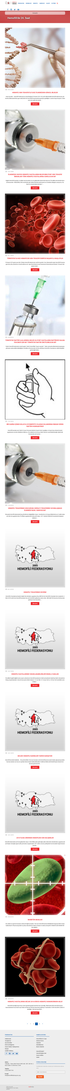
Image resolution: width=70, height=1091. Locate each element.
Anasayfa (35, 13)
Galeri (37, 1057)
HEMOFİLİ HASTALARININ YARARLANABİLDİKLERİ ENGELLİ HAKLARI (35, 674)
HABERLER (42, 3)
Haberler (38, 1042)
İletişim (7, 1048)
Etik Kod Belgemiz (9, 1044)
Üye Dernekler (8, 1042)
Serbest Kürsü (40, 1040)
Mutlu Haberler (40, 1046)
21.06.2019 (10, 505)
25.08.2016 (10, 916)
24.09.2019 (10, 337)
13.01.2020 (10, 171)
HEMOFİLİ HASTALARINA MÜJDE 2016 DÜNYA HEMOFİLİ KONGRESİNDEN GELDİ (35, 1001)
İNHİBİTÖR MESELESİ (35, 920)
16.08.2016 (10, 998)
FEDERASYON (21, 3)
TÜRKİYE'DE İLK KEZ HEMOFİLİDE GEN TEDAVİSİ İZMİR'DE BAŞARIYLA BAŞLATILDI (35, 258)
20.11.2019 (10, 255)
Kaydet (40, 1077)
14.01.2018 (10, 753)
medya (31, 1086)
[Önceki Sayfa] (27, 1023)
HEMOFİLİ (35, 3)
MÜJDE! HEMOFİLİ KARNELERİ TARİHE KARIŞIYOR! (35, 756)
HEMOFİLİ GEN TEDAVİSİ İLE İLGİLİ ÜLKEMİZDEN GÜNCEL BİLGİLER (35, 92)
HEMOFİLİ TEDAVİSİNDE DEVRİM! (35, 592)
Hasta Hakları (39, 1055)
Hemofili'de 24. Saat (41, 1038)
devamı (35, 104)
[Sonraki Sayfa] (42, 1023)
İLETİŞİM (53, 3)
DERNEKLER (28, 3)
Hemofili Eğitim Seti (41, 1053)
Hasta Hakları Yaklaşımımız (12, 1046)
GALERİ (48, 3)
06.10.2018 (10, 589)
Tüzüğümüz (8, 1040)
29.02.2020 (10, 89)
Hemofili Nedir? (40, 1051)
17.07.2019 (10, 421)
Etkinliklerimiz (39, 1044)
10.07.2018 (10, 671)
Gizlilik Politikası (9, 1050)
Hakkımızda (8, 1038)
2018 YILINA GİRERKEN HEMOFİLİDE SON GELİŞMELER (35, 838)
